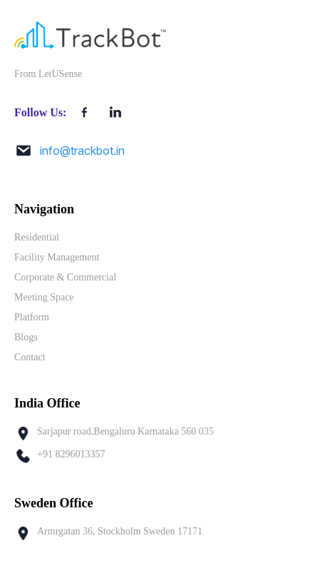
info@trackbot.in (82, 150)
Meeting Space (44, 297)
